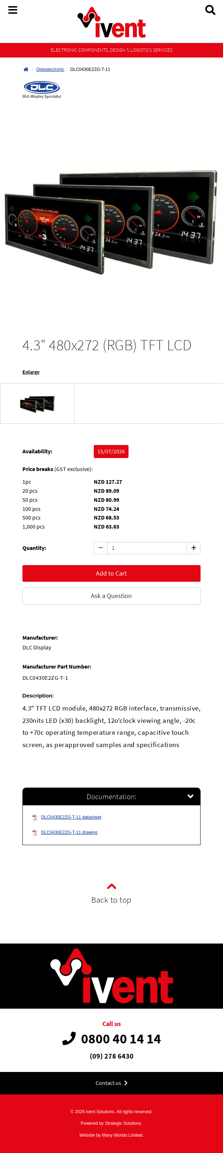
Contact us (112, 1083)
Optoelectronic (50, 69)
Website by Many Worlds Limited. (111, 1135)
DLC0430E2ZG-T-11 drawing (64, 833)
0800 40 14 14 (111, 1039)
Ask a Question (111, 595)
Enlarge (30, 372)
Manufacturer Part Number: (56, 666)
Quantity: (34, 548)
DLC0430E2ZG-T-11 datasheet (66, 817)
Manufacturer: (40, 637)
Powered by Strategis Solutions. (111, 1123)
